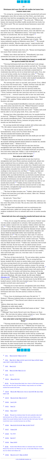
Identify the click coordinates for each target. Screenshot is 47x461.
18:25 (16, 362)
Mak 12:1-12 (22, 370)
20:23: (7, 415)
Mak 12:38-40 (24, 455)
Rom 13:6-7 (13, 410)
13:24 (12, 362)
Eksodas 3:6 (5, 277)
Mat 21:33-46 (13, 370)
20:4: (6, 360)
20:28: (7, 433)
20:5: (6, 366)
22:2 (38, 391)
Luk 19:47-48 (32, 391)
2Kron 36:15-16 (14, 379)
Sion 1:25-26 (35, 360)
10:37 (8, 362)
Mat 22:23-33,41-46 (16, 425)
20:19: (7, 391)
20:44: (7, 446)
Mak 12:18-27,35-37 (28, 425)
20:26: (7, 425)
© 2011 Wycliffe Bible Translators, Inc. (23, 459)
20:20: (7, 402)
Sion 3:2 (12, 406)
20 (25, 1)
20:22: (7, 410)
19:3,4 (20, 362)
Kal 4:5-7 (13, 438)
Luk (18, 1)
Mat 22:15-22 (14, 398)
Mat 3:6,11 (13, 360)
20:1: (6, 355)
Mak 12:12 (20, 391)
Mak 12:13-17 (23, 398)
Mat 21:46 (13, 391)
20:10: (7, 379)
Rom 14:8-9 (13, 442)
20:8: (6, 370)
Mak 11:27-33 (22, 355)
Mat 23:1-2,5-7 (14, 455)
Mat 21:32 (13, 366)
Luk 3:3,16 (27, 360)
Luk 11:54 (13, 402)
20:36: (7, 438)
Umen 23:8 (13, 429)
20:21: (7, 406)
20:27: (7, 429)
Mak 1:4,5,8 (20, 360)
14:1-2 (26, 391)
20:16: (7, 383)
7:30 (7, 393)
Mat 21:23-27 (13, 355)
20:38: (7, 442)
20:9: (6, 375)
